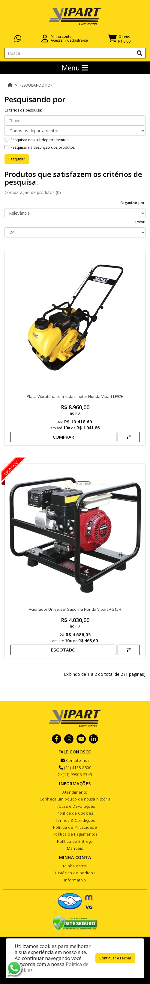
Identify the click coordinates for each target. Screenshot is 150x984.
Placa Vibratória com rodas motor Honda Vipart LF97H (75, 396)
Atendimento (75, 792)
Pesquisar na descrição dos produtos (39, 147)
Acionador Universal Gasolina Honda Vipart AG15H (75, 609)
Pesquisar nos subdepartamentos (36, 139)
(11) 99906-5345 (75, 774)
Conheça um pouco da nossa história (75, 799)
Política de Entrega (75, 841)
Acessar (57, 40)
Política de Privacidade (75, 827)
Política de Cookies (75, 813)
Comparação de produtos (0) (32, 192)
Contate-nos (75, 760)
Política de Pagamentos (75, 834)
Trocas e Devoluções (75, 806)
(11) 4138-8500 (75, 767)
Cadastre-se (77, 40)
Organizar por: (133, 202)
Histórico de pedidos (75, 872)
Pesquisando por (36, 85)
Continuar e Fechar (115, 958)
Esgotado (63, 650)
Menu (75, 68)
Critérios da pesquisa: (23, 110)
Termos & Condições (75, 820)
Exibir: (140, 222)
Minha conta (75, 866)
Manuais (75, 848)
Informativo (75, 880)
